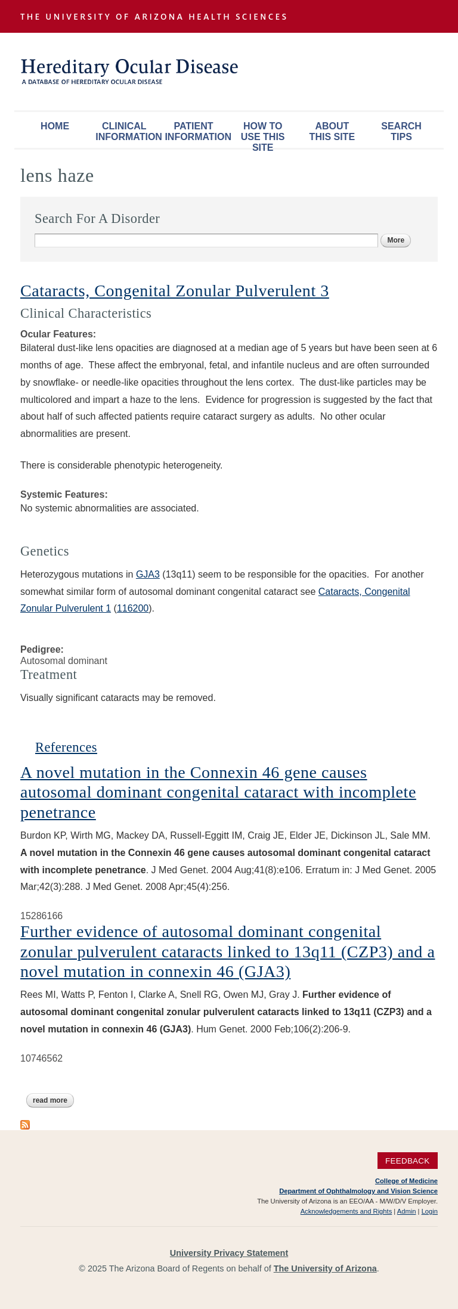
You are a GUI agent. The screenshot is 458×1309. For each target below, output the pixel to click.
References (66, 747)
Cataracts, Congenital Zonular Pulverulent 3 (174, 290)
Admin (406, 1211)
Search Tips (401, 131)
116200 (132, 608)
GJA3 (148, 574)
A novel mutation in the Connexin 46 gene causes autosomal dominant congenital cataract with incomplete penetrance (218, 792)
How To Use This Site (263, 134)
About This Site (332, 131)
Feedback (407, 1160)
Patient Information (196, 131)
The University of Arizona (325, 1268)
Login (430, 1211)
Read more (53, 1100)
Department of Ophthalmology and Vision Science (358, 1191)
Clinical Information (127, 131)
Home (55, 126)
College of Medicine (406, 1180)
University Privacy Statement (229, 1253)
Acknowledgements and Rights (346, 1211)
